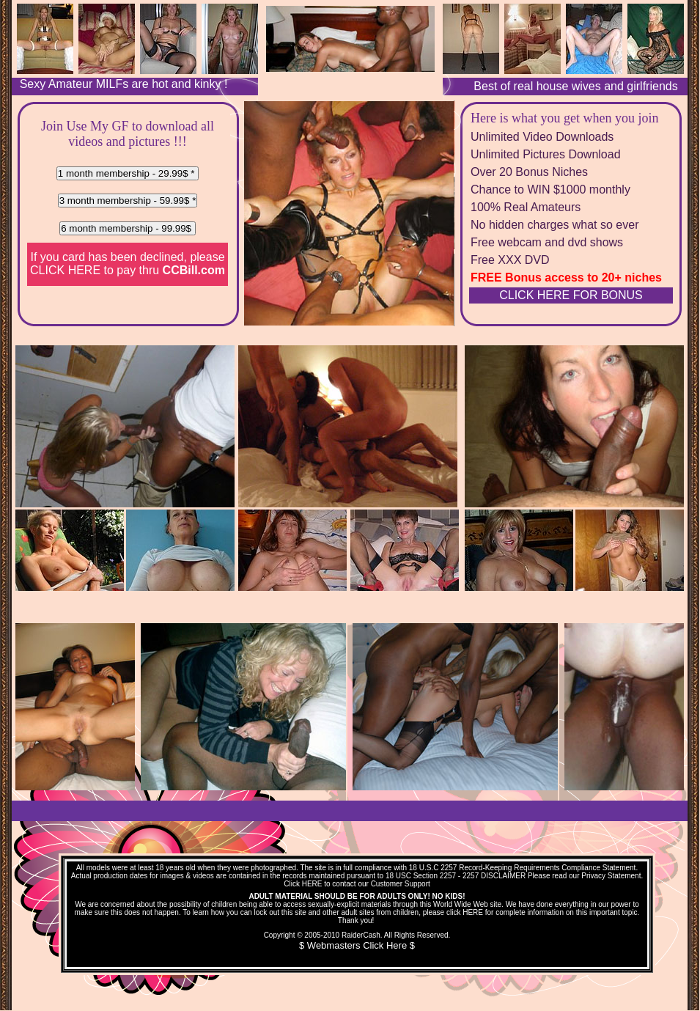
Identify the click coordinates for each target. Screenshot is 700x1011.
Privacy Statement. (612, 876)
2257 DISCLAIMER (494, 876)
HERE (312, 884)
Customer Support (400, 884)
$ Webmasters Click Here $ (357, 945)
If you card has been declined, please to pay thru (127, 263)
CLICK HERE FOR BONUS (571, 295)
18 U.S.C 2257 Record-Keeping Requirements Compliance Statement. (523, 868)
